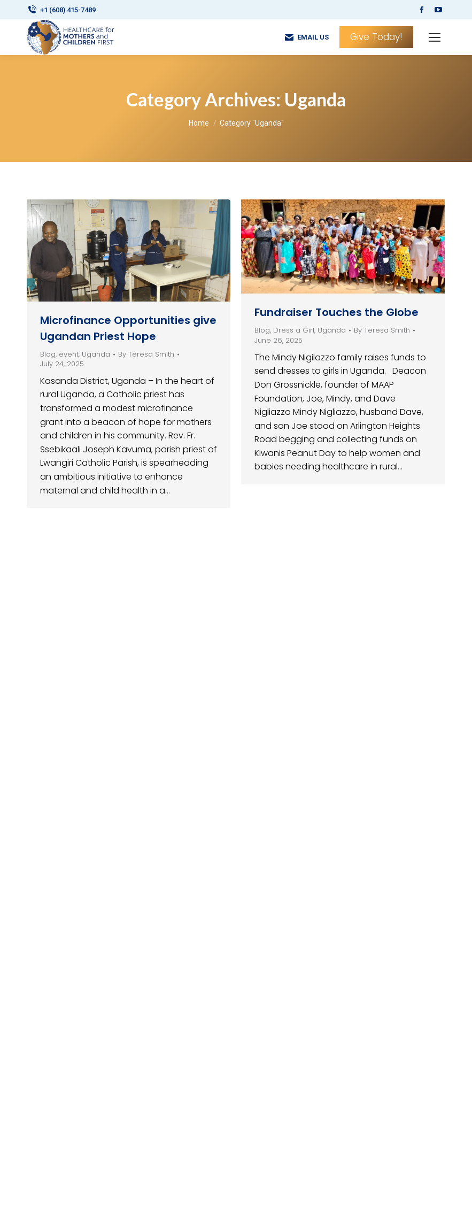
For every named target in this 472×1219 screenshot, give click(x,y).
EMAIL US (306, 37)
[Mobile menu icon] (434, 37)
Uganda (96, 354)
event (69, 354)
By (146, 354)
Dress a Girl (293, 330)
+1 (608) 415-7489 (61, 10)
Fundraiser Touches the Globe (336, 312)
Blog (48, 354)
